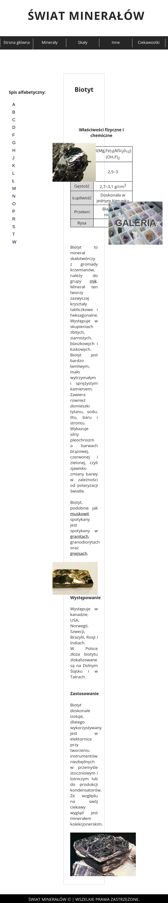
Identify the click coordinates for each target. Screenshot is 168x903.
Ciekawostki (148, 42)
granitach (79, 536)
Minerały (50, 42)
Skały (83, 42)
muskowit (79, 513)
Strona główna (17, 42)
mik (93, 281)
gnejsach (78, 553)
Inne (116, 42)
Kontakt (16, 51)
